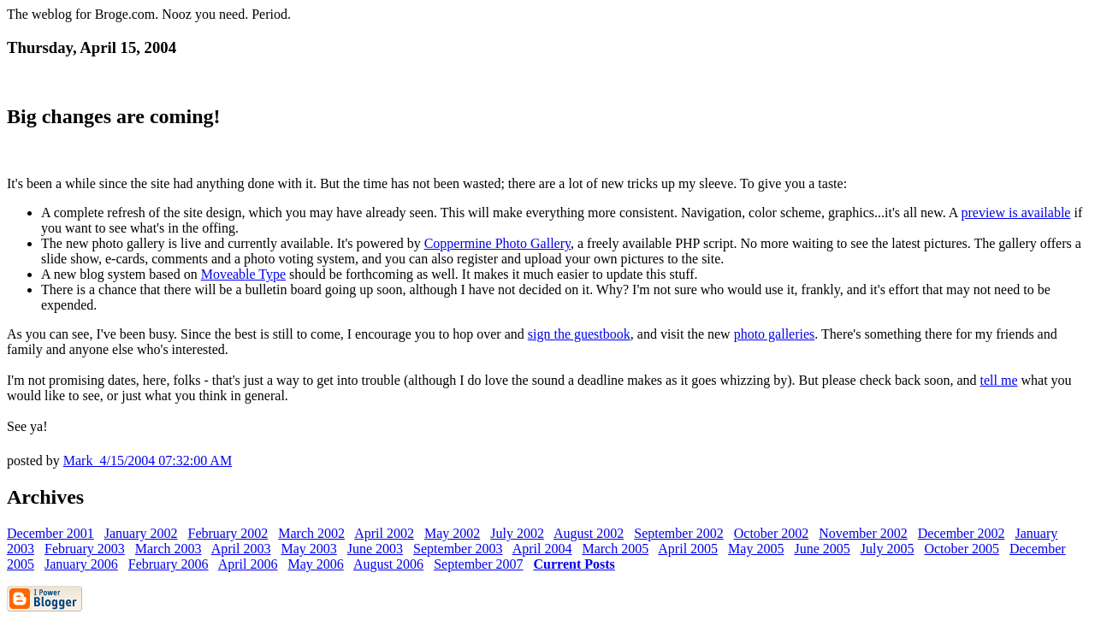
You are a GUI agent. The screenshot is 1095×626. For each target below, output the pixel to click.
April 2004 (542, 548)
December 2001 (50, 533)
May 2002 (452, 533)
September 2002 (678, 533)
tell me (999, 380)
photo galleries (774, 334)
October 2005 (961, 548)
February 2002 (228, 533)
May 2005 (756, 548)
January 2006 (81, 564)
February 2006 (168, 564)
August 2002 (588, 533)
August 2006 (388, 564)
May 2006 (315, 564)
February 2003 (84, 548)
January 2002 (141, 533)
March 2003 (168, 548)
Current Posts (574, 564)
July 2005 (887, 548)
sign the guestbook (579, 334)
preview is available (1015, 212)
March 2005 (615, 548)
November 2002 (863, 533)
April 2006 (248, 564)
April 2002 (384, 533)
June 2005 (821, 548)
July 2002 (517, 533)
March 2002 (311, 533)
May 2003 (308, 548)
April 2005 (688, 548)
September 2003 (457, 548)
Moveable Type (243, 274)
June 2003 (375, 548)
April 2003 (241, 548)
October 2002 (771, 533)
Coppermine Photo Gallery (497, 243)
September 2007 (478, 564)
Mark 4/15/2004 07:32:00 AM (147, 460)
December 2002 (961, 533)
